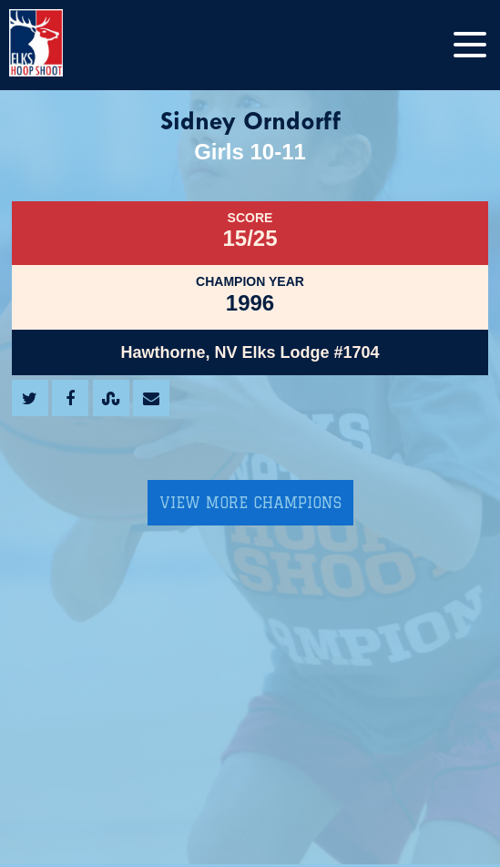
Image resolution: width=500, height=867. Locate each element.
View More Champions (250, 503)
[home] (54, 45)
